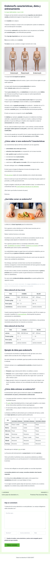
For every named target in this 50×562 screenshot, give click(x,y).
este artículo (9, 175)
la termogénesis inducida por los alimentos (27, 186)
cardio (9, 403)
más (19, 449)
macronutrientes (22, 314)
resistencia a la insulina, (32, 245)
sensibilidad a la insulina (14, 245)
